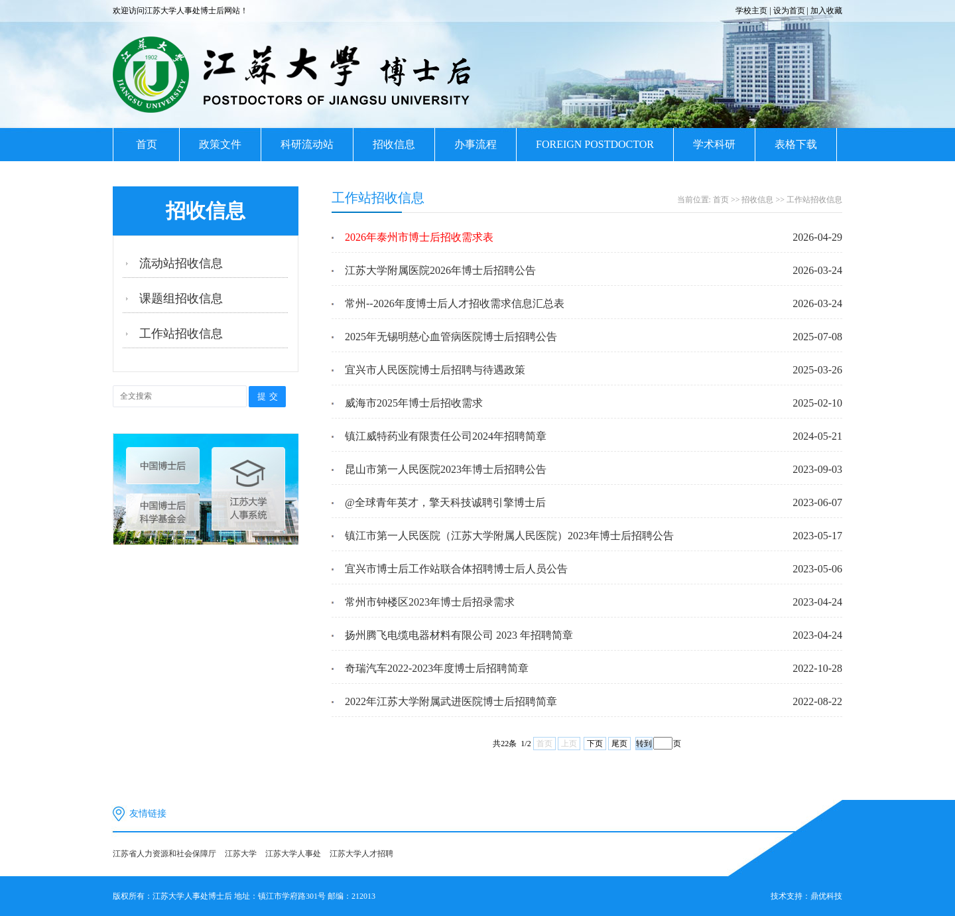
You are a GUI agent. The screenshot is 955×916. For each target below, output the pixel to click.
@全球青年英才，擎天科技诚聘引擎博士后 (445, 502)
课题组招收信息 (181, 298)
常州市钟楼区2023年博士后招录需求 (430, 602)
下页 (595, 743)
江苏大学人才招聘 (361, 853)
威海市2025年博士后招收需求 (414, 403)
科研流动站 (307, 144)
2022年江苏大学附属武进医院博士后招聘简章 (451, 701)
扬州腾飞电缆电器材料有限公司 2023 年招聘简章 (459, 635)
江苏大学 (241, 853)
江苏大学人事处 (293, 853)
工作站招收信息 (181, 333)
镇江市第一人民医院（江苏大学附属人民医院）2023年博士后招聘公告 (509, 535)
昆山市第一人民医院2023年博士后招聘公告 (445, 469)
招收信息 (394, 144)
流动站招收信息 (181, 263)
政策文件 (220, 144)
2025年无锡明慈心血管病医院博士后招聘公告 (451, 336)
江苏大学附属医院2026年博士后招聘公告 (440, 270)
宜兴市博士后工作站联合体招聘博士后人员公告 (456, 568)
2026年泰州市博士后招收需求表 (419, 237)
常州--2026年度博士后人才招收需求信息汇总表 (454, 303)
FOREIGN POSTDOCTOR (595, 144)
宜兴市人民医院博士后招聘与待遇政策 (435, 369)
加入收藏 (826, 10)
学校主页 (751, 10)
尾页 (619, 743)
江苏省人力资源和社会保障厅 (164, 853)
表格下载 (796, 144)
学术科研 (714, 144)
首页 (146, 144)
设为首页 (789, 10)
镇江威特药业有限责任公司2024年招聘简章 (445, 436)
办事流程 (475, 144)
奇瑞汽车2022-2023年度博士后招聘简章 (437, 668)
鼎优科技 (826, 896)
